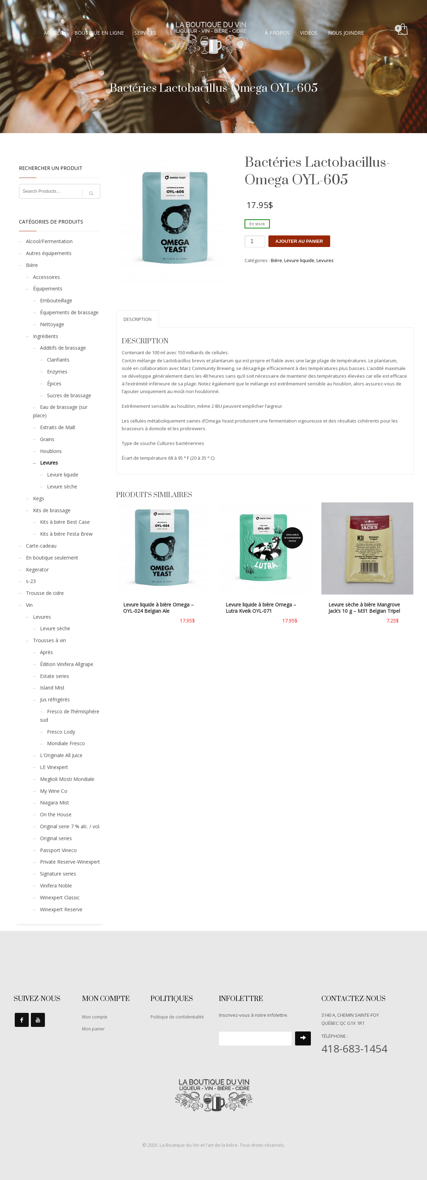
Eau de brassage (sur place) (60, 411)
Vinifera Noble (56, 885)
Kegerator (37, 569)
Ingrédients (45, 336)
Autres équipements (49, 253)
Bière (276, 260)
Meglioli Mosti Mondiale (67, 779)
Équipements (47, 288)
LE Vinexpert (54, 767)
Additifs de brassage (63, 347)
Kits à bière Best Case (65, 522)
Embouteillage (56, 300)
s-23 (31, 581)
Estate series (54, 676)
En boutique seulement (52, 557)
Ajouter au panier (299, 241)
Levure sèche (62, 486)
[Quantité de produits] (255, 241)
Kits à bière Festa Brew (66, 533)
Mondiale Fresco (66, 743)
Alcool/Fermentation (49, 241)
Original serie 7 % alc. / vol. (70, 826)
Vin (29, 605)
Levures (325, 260)
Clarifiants (58, 359)
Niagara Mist (54, 802)
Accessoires (46, 277)
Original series (56, 838)
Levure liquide (299, 260)
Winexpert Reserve (61, 909)
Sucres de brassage (69, 395)
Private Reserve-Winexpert (70, 861)
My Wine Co (53, 791)
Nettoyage (52, 324)
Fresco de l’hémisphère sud (69, 715)
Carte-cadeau (41, 545)
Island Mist (52, 687)
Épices (54, 383)
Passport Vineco (58, 850)
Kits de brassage (52, 510)
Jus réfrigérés (55, 699)
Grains (47, 439)
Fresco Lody (61, 731)
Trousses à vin (49, 640)
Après (46, 652)
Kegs (38, 498)
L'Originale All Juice (61, 755)
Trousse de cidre (45, 593)
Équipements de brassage (69, 312)
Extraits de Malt (57, 427)
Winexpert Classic (60, 897)
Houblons (51, 451)
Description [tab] (138, 319)
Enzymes (57, 371)
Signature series (58, 873)
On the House (56, 814)
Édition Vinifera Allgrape (66, 664)
